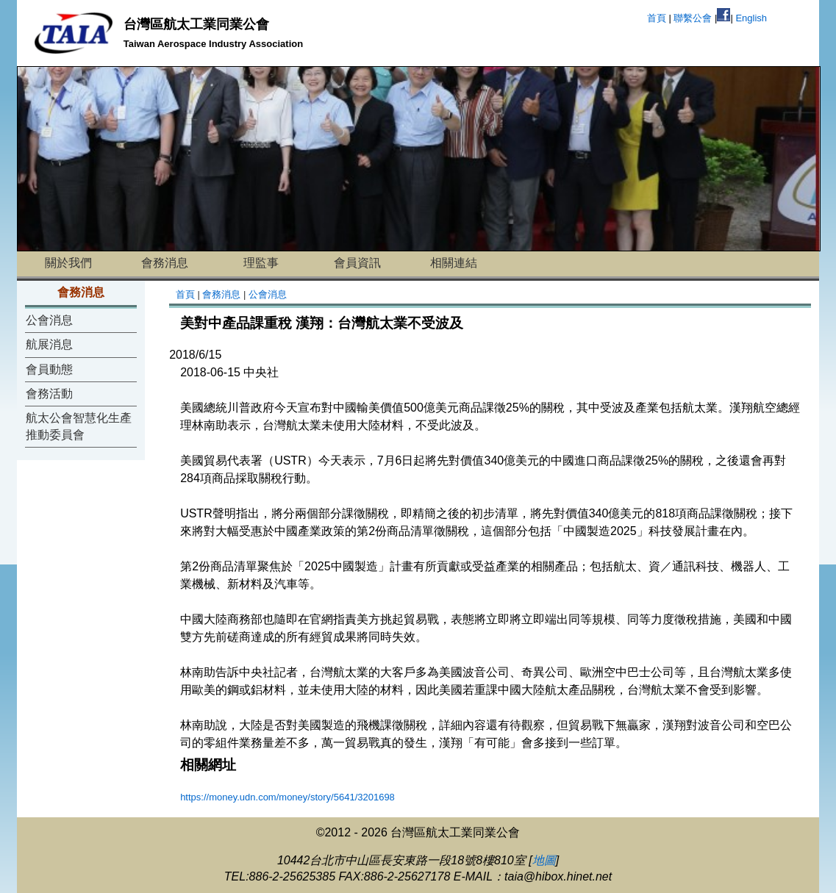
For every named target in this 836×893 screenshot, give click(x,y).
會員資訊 (357, 263)
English (751, 18)
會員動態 (49, 369)
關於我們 (68, 263)
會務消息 (164, 263)
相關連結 (453, 263)
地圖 (544, 860)
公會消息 (49, 320)
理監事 (261, 263)
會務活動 (49, 393)
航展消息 (49, 344)
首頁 (656, 18)
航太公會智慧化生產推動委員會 (79, 426)
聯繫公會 (693, 18)
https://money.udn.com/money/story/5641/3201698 (287, 797)
